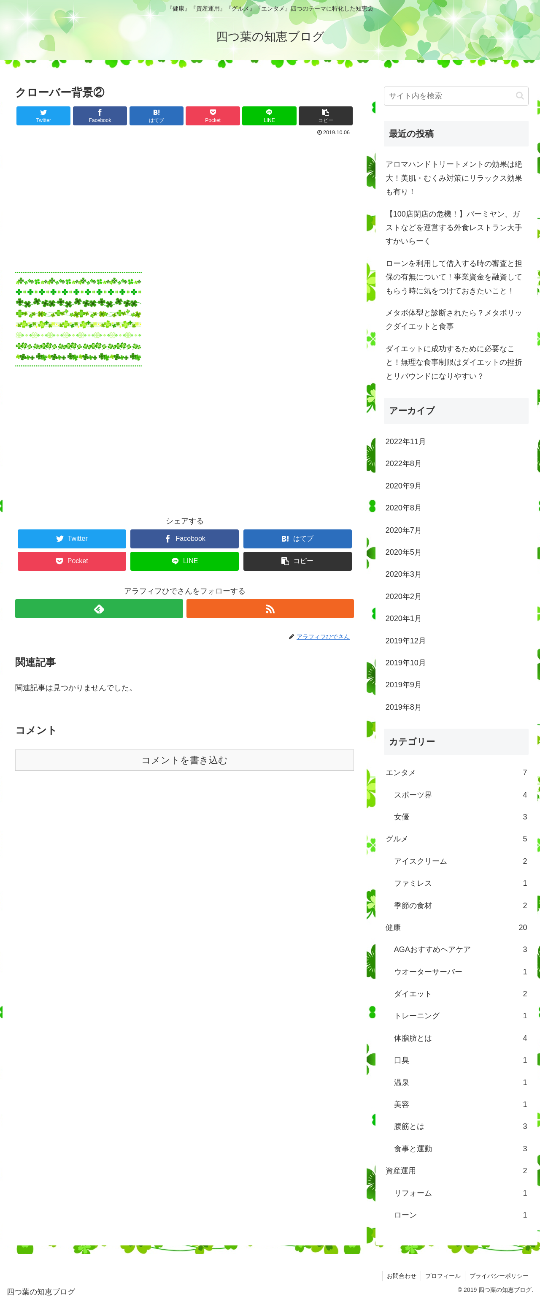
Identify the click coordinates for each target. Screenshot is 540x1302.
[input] (456, 96)
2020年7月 (404, 530)
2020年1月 (404, 618)
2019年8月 (404, 707)
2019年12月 (406, 641)
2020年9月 (404, 486)
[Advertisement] (184, 202)
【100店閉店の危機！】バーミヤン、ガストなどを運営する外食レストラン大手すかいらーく (454, 228)
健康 (456, 927)
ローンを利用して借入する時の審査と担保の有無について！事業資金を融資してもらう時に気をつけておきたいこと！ (454, 277)
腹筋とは (460, 1126)
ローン (460, 1215)
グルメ (456, 839)
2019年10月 (406, 663)
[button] (520, 95)
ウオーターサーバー (460, 972)
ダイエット (460, 994)
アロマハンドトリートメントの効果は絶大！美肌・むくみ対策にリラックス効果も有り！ (454, 178)
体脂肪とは (460, 1038)
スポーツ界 (460, 795)
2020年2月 (404, 596)
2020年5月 (404, 552)
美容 (460, 1104)
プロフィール (443, 1275)
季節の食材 (460, 905)
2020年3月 (404, 574)
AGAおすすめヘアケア (460, 949)
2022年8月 (404, 463)
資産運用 (456, 1170)
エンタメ (456, 772)
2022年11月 (406, 441)
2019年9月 (404, 685)
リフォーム (460, 1193)
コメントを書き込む (184, 760)
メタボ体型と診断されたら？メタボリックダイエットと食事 (454, 320)
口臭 (460, 1060)
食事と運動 (460, 1149)
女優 (460, 817)
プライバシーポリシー (499, 1275)
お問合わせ (401, 1275)
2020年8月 (404, 508)
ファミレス (460, 883)
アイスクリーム (460, 861)
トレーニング (460, 1016)
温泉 (460, 1082)
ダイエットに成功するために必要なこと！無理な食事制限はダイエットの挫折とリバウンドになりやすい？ (454, 362)
